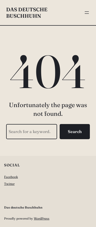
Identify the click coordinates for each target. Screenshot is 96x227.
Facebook (11, 177)
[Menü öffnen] (87, 13)
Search (75, 131)
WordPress (41, 218)
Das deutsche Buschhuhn (26, 12)
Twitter (9, 184)
